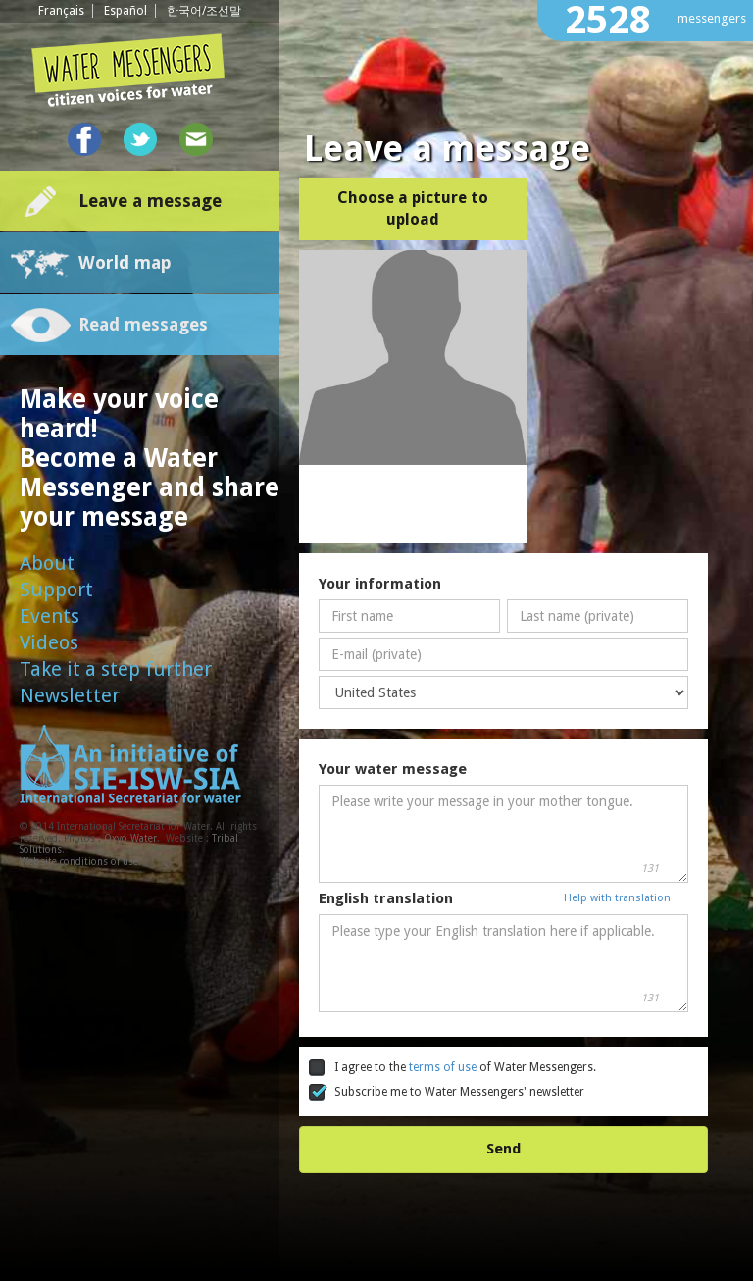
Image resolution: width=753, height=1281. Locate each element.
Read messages (143, 324)
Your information (380, 583)
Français (61, 11)
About (47, 563)
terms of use (444, 1067)
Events (49, 616)
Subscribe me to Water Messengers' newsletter (446, 1093)
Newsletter (70, 695)
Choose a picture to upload (412, 208)
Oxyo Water (130, 838)
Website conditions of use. (80, 861)
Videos (49, 642)
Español (125, 11)
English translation (386, 898)
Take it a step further (116, 669)
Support (56, 589)
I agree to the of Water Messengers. (452, 1068)
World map (125, 262)
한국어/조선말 (204, 11)
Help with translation (617, 898)
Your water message (393, 769)
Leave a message (150, 200)
